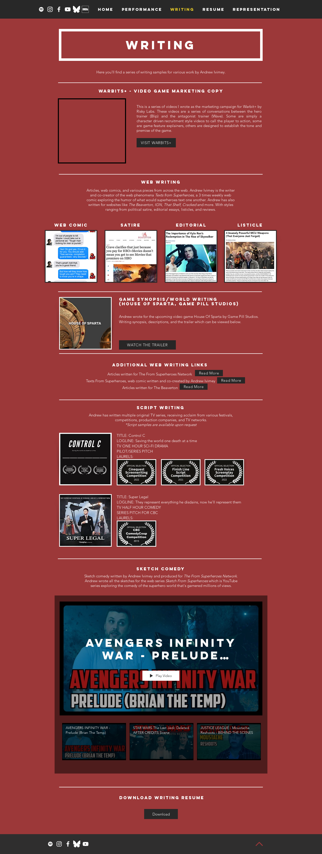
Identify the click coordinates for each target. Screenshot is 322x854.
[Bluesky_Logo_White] (76, 9)
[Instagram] (50, 9)
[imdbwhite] (85, 9)
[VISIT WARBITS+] (156, 142)
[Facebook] (58, 9)
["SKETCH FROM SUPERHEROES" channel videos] (161, 745)
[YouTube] (67, 9)
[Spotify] (41, 9)
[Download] (161, 814)
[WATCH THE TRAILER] (147, 345)
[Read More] (209, 373)
